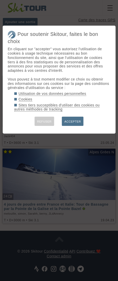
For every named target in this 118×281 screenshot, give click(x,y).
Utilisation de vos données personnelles (52, 94)
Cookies (25, 99)
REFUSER (44, 121)
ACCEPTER (73, 121)
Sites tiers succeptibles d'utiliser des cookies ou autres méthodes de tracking (56, 107)
